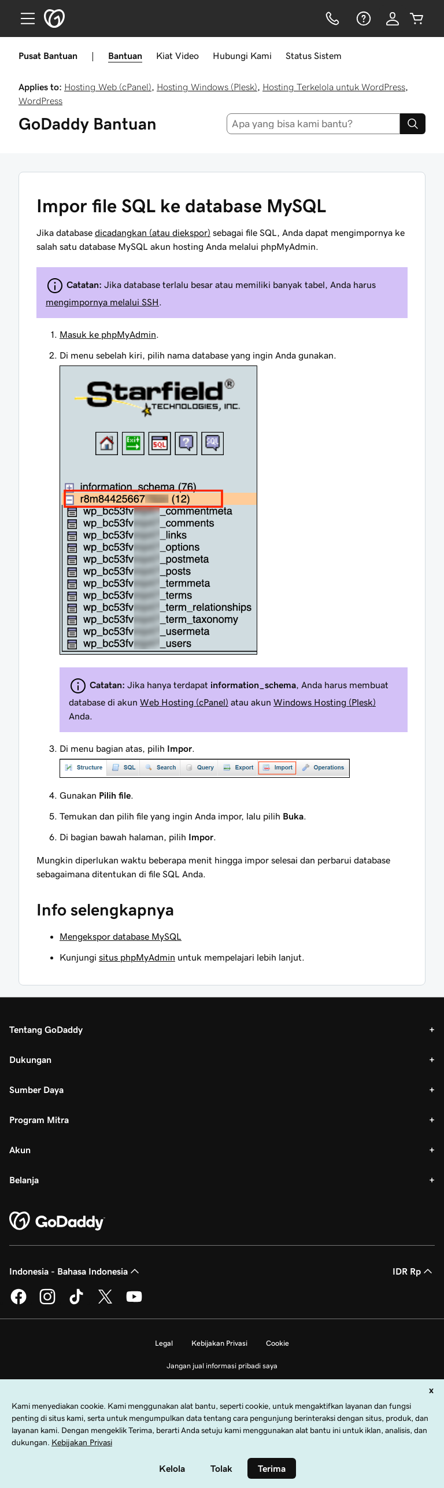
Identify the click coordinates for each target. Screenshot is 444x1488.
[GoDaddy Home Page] (57, 1221)
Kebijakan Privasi (219, 1343)
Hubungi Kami (242, 55)
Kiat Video (177, 55)
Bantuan (125, 55)
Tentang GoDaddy (46, 1029)
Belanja (24, 1179)
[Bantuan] (362, 18)
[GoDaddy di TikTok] (76, 1302)
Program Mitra (39, 1119)
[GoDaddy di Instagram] (47, 1302)
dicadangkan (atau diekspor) (152, 232)
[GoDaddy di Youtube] (134, 1302)
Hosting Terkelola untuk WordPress (333, 86)
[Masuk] (392, 18)
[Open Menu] (23, 18)
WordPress (40, 100)
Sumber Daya (36, 1089)
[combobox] (313, 124)
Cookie (277, 1343)
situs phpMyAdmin (137, 957)
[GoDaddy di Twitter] (105, 1302)
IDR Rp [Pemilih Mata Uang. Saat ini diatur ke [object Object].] (414, 1271)
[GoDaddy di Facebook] (18, 1302)
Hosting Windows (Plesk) (207, 86)
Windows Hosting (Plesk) (324, 702)
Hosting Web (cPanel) (107, 86)
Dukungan (30, 1059)
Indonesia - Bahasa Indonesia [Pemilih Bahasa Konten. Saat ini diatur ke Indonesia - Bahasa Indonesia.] (75, 1271)
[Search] (413, 123)
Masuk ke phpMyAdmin (108, 334)
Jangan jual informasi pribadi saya (222, 1365)
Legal (164, 1343)
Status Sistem (314, 55)
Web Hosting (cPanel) (184, 702)
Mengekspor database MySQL (121, 936)
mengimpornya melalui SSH (102, 302)
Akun (20, 1149)
